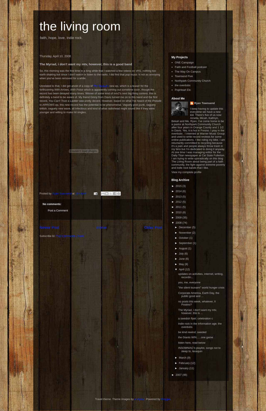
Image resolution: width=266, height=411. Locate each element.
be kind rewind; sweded (192, 332)
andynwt (139, 399)
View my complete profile (186, 172)
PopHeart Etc (183, 89)
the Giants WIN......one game (195, 337)
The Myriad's (101, 85)
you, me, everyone (189, 282)
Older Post (153, 228)
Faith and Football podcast (191, 67)
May (182, 264)
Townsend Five (184, 76)
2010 (179, 212)
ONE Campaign (184, 62)
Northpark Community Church (193, 80)
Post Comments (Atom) (70, 236)
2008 (179, 222)
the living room (80, 26)
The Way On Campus (188, 71)
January (184, 368)
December (185, 227)
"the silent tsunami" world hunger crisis (201, 287)
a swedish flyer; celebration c (195, 318)
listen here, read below (191, 342)
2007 (179, 374)
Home (102, 228)
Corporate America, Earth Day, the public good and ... (198, 294)
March (183, 357)
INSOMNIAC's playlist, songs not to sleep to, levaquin (199, 349)
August (183, 248)
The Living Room (181, 161)
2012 (179, 201)
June (182, 258)
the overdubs (182, 85)
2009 (179, 217)
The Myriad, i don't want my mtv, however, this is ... (197, 311)
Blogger (165, 399)
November (185, 232)
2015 (179, 186)
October (184, 237)
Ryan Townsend (204, 103)
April (182, 269)
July (182, 253)
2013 (179, 196)
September (186, 243)
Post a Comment (58, 210)
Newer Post (49, 228)
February (185, 363)
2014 (179, 191)
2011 (179, 207)
